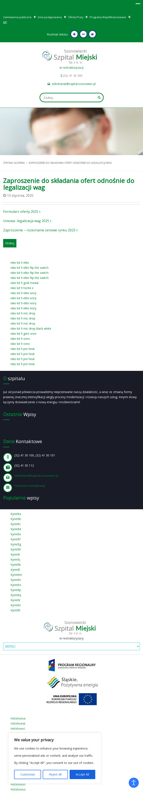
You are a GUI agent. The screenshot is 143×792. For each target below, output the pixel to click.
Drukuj (9, 243)
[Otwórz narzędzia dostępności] (134, 783)
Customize (27, 774)
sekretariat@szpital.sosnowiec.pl (74, 84)
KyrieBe (16, 534)
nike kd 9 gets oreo (24, 334)
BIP (5, 22)
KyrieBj (15, 559)
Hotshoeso (18, 789)
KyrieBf (15, 539)
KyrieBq (16, 595)
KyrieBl (15, 570)
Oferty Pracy (75, 17)
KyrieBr (15, 600)
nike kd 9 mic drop (23, 313)
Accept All (82, 774)
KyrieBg (16, 544)
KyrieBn (16, 580)
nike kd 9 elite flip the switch (30, 268)
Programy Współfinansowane (108, 17)
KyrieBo (16, 585)
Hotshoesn (18, 784)
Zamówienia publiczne (17, 17)
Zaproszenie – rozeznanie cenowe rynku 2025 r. (40, 230)
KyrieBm (16, 575)
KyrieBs (16, 605)
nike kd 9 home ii (22, 288)
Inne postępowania (50, 17)
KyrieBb (16, 519)
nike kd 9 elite (20, 263)
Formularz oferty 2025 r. (22, 211)
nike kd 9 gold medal (24, 283)
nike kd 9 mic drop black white (31, 328)
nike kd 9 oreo (20, 339)
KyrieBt (15, 610)
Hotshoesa (18, 718)
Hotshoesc (18, 728)
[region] (54, 758)
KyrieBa (16, 514)
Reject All (55, 774)
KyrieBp (16, 590)
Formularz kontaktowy (29, 486)
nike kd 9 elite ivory (23, 293)
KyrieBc (16, 524)
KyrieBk (16, 565)
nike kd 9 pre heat (23, 349)
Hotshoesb (18, 723)
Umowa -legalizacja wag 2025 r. (27, 220)
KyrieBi (15, 554)
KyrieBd (16, 529)
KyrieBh (16, 549)
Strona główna (14, 163)
